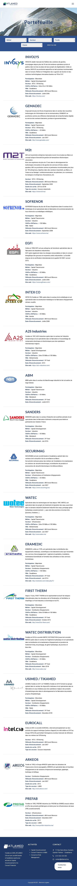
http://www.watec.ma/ (39, 534)
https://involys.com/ (38, 96)
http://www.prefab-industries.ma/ (43, 825)
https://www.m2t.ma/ (39, 191)
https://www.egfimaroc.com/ (41, 282)
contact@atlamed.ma (62, 859)
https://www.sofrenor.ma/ (40, 233)
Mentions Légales (44, 882)
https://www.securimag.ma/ (41, 488)
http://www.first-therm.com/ (41, 622)
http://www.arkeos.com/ (40, 789)
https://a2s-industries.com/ (41, 365)
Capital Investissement (38, 850)
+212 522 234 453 (61, 856)
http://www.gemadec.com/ (40, 140)
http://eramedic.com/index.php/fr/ (43, 581)
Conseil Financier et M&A (39, 852)
